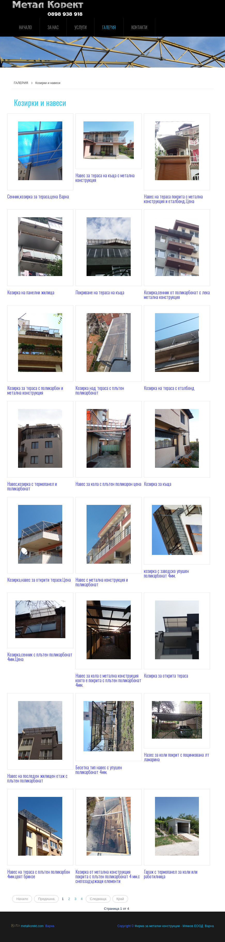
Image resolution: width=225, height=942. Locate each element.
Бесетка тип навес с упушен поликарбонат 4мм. (98, 769)
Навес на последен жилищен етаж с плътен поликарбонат (37, 778)
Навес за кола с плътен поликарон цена (108, 483)
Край (120, 899)
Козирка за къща (157, 483)
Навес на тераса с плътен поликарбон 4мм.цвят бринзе (38, 874)
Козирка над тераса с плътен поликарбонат (99, 390)
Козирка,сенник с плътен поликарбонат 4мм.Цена (39, 656)
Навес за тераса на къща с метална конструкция (105, 177)
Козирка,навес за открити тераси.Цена (39, 579)
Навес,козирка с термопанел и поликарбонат (32, 486)
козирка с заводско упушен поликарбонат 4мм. (166, 573)
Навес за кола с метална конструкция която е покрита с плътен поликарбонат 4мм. (108, 680)
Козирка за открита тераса (166, 675)
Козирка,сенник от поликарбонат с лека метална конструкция (177, 294)
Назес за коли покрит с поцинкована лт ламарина (176, 757)
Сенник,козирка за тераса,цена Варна (38, 196)
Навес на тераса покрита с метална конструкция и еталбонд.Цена (173, 198)
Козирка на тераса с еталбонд (169, 388)
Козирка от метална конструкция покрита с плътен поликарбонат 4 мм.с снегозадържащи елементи (107, 876)
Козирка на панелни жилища (30, 292)
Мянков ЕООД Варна (198, 926)
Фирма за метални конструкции (157, 926)
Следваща (98, 899)
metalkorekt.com (27, 926)
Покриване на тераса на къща (99, 292)
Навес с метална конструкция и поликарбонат (101, 582)
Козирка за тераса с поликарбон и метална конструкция (35, 390)
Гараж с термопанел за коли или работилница (170, 874)
